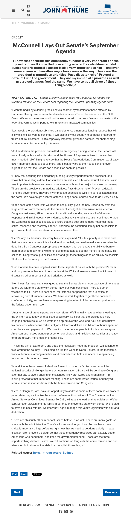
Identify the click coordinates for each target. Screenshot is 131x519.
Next (17, 492)
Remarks (43, 22)
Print (14, 474)
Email (24, 474)
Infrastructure (51, 452)
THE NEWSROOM (23, 22)
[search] (22, 10)
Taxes (36, 452)
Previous (111, 492)
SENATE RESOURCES (59, 505)
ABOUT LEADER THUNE (94, 505)
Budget (68, 452)
